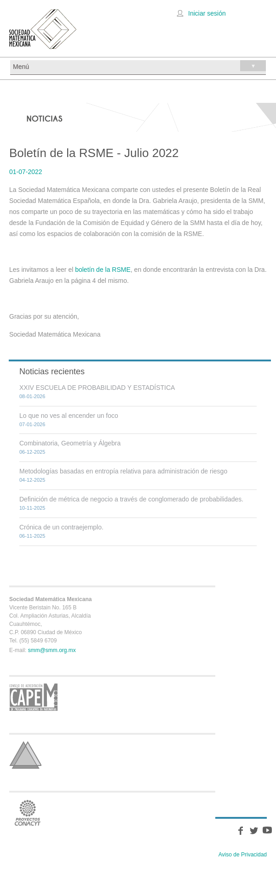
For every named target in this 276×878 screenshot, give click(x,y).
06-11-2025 (32, 536)
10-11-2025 (32, 508)
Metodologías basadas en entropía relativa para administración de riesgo (123, 471)
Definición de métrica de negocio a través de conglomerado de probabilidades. (131, 499)
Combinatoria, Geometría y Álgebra (70, 443)
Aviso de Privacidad (242, 854)
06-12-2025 (32, 452)
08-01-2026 (32, 396)
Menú (139, 65)
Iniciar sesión (207, 13)
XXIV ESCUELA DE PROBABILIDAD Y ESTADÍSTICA (97, 387)
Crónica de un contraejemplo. (61, 527)
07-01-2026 (32, 424)
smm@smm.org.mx (52, 650)
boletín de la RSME (103, 269)
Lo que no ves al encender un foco (68, 415)
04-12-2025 (32, 480)
